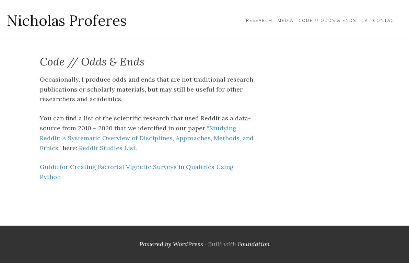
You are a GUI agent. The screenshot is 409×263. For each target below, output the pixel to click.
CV (364, 20)
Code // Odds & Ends (327, 20)
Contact (385, 20)
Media (285, 20)
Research (259, 20)
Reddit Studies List (107, 148)
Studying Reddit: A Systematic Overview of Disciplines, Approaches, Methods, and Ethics (147, 138)
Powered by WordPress (171, 244)
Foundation (254, 244)
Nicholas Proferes (67, 20)
